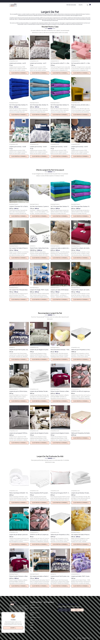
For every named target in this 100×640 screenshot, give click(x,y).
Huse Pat (32, 620)
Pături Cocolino (71, 5)
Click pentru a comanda (19, 73)
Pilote (80, 5)
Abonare (77, 609)
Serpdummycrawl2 (34, 607)
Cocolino (32, 605)
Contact (11, 638)
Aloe (31, 610)
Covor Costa (33, 630)
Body (31, 627)
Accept (13, 627)
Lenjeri (31, 625)
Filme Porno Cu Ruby (35, 617)
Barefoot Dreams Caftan (34, 613)
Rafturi (32, 622)
